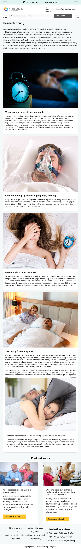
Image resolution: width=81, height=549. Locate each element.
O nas (15, 531)
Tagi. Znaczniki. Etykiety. (15, 535)
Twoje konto (47, 9)
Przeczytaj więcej (12, 517)
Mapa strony (35, 538)
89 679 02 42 (31, 2)
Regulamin (35, 531)
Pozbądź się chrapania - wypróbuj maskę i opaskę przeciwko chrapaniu (36, 436)
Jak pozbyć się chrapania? (19, 351)
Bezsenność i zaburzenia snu (21, 272)
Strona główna (15, 528)
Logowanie (15, 538)
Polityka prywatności (35, 535)
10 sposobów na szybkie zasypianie (24, 112)
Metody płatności (35, 528)
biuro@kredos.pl (51, 2)
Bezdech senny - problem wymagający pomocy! (31, 195)
